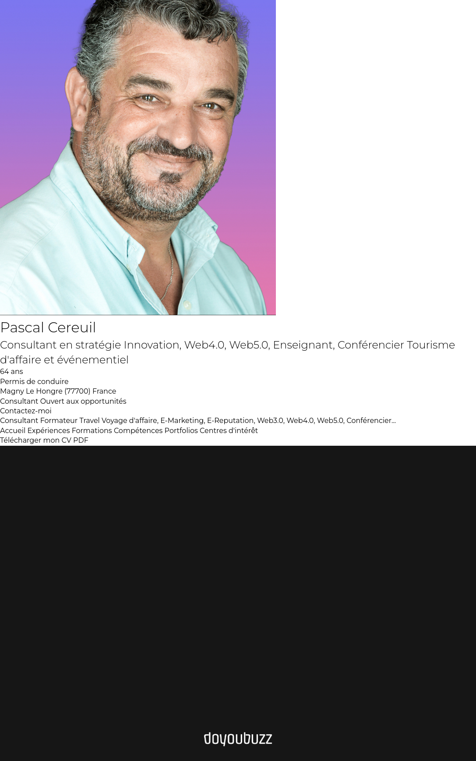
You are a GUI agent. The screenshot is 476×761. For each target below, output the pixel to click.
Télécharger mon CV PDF (44, 440)
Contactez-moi (26, 411)
